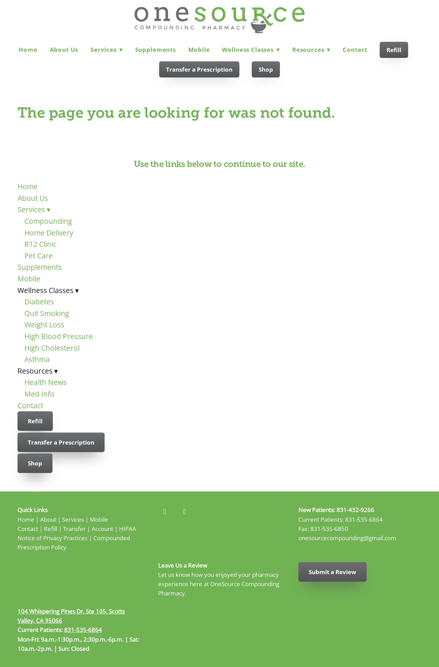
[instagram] (184, 511)
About (48, 519)
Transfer (74, 528)
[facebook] (164, 511)
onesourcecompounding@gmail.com (347, 538)
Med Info (39, 394)
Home (28, 49)
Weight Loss (44, 324)
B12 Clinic (40, 244)
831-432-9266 (355, 510)
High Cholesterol (52, 348)
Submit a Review (332, 572)
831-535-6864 (364, 519)
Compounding (48, 221)
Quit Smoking (46, 313)
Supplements (155, 49)
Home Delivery (48, 233)
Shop (266, 69)
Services (107, 49)
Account (102, 528)
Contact (355, 49)
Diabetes (39, 301)
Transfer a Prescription (199, 69)
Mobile (199, 49)
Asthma (37, 359)
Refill (394, 50)
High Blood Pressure (58, 336)
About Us (64, 49)
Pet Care (38, 256)
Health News (45, 382)
